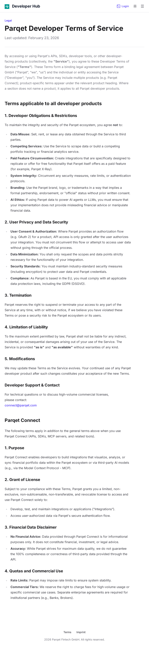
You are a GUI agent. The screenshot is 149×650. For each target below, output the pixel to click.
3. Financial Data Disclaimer (31, 527)
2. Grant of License (22, 479)
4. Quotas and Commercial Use (34, 571)
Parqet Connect (22, 420)
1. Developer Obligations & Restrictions (41, 115)
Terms (67, 632)
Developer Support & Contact (32, 385)
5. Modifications (20, 358)
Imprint (81, 632)
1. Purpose (14, 448)
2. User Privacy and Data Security (36, 222)
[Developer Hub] (22, 6)
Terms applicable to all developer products (53, 103)
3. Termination (18, 295)
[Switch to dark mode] (135, 6)
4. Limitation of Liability (26, 327)
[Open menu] (142, 6)
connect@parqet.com (21, 405)
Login (123, 6)
